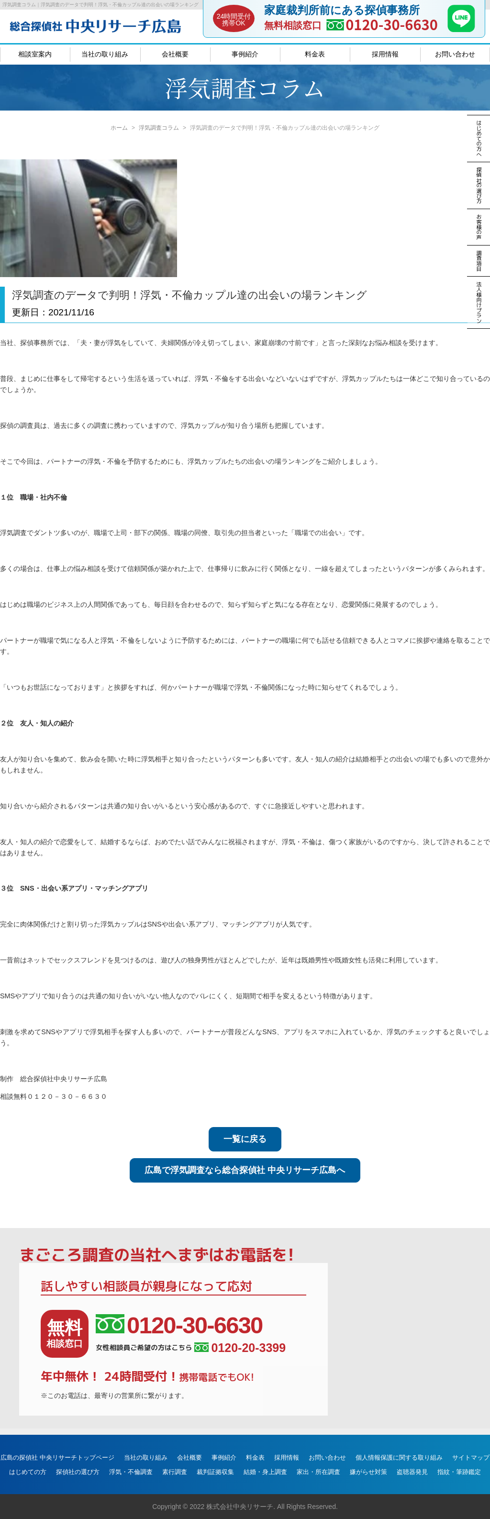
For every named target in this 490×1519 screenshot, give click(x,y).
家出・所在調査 (318, 1471)
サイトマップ (471, 1457)
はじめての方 (27, 1471)
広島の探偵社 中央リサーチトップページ (57, 1457)
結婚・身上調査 (265, 1471)
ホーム (119, 127)
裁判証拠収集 (215, 1471)
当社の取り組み (104, 54)
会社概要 (175, 54)
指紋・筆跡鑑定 (459, 1471)
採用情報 (385, 54)
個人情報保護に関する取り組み (399, 1457)
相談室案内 (35, 54)
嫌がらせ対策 (368, 1471)
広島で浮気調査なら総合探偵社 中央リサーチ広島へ (245, 1170)
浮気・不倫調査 (131, 1471)
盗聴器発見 (412, 1471)
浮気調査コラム (159, 127)
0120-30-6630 (391, 24)
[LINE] (461, 29)
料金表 (315, 54)
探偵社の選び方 (78, 1471)
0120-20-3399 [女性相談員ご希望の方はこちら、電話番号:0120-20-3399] (240, 1348)
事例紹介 (245, 54)
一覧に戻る (245, 1139)
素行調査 (174, 1471)
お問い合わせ (455, 54)
